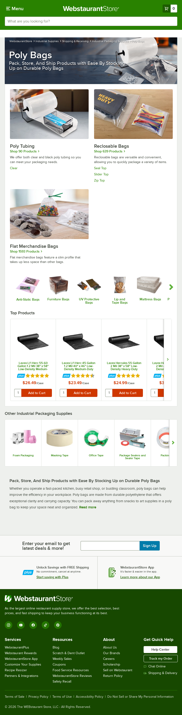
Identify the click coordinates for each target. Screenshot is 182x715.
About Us (110, 647)
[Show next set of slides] (173, 443)
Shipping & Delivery (160, 673)
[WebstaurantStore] (64, 598)
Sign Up (149, 546)
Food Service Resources (71, 670)
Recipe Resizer (16, 670)
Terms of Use (62, 696)
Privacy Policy (38, 696)
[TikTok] (45, 625)
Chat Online (155, 666)
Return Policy (113, 676)
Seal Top (100, 168)
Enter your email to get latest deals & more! (46, 546)
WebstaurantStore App (21, 659)
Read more (87, 507)
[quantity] (18, 393)
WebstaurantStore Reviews (72, 676)
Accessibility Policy (89, 696)
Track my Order (160, 658)
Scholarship (111, 664)
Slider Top (101, 174)
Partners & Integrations (21, 676)
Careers (109, 659)
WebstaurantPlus (17, 647)
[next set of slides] (168, 360)
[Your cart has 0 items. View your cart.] (170, 8)
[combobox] (91, 21)
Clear (14, 168)
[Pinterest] (58, 625)
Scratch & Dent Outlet (69, 653)
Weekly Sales (62, 659)
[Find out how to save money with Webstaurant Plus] (21, 376)
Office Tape (96, 455)
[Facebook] (33, 625)
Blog (56, 647)
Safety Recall (62, 681)
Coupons (59, 664)
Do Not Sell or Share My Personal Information (140, 696)
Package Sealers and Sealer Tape (132, 457)
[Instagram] (8, 625)
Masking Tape (59, 455)
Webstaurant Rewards (21, 653)
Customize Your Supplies (23, 664)
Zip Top (99, 180)
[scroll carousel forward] (171, 287)
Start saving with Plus (52, 577)
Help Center (160, 649)
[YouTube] (21, 625)
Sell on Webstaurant (117, 670)
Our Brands (111, 653)
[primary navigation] (15, 8)
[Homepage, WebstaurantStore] (91, 8)
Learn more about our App (140, 577)
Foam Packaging (23, 455)
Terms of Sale (14, 696)
